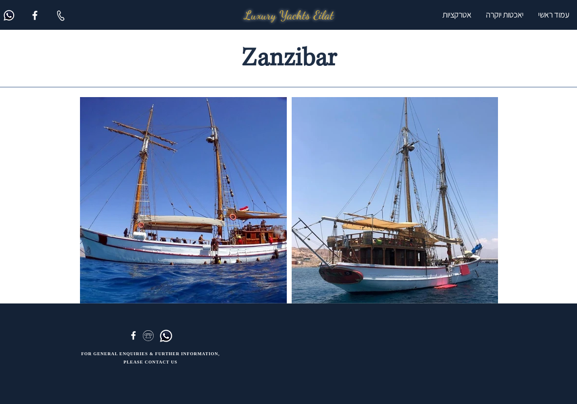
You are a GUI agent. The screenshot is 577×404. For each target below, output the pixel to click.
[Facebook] (35, 15)
